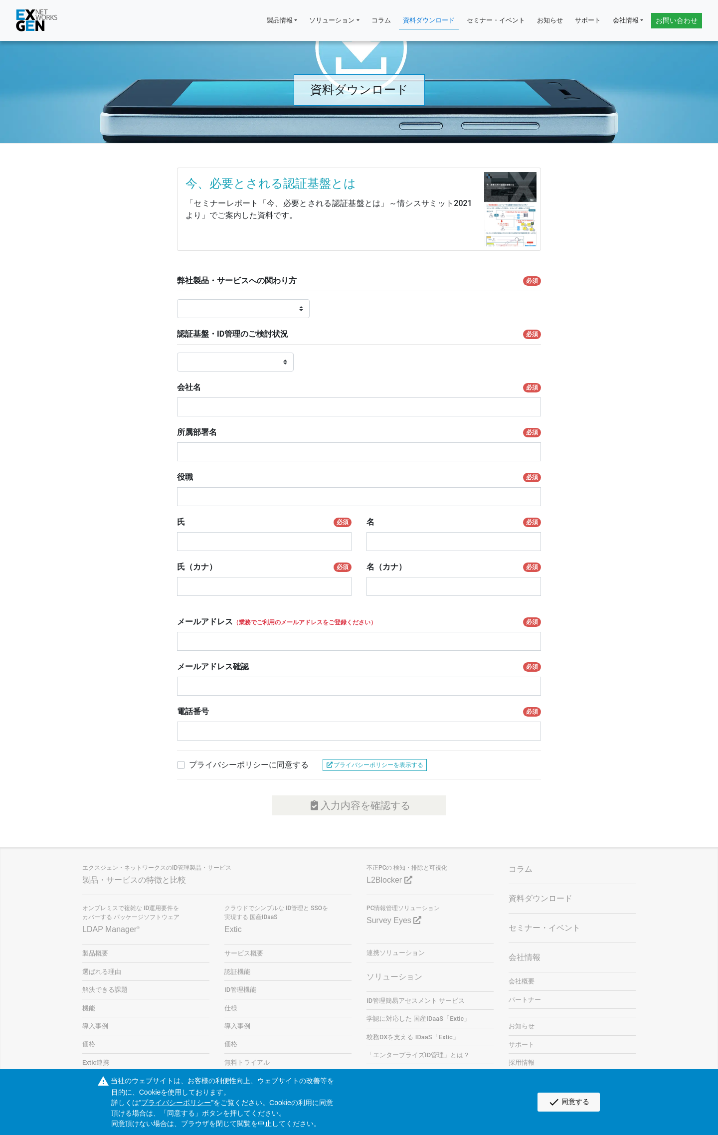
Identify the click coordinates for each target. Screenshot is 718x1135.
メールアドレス (359, 622)
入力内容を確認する (359, 805)
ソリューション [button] (332, 20)
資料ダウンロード (429, 20)
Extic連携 (95, 1062)
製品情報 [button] (280, 20)
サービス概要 (243, 953)
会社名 (359, 387)
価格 (88, 1044)
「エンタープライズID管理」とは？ (418, 1055)
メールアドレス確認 (359, 667)
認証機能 (237, 971)
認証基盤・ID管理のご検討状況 (359, 334)
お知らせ (550, 20)
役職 (359, 477)
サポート (588, 20)
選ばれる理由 (101, 971)
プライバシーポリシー (176, 1103)
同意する (568, 1102)
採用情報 (522, 1062)
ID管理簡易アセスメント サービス (415, 1000)
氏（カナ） (264, 567)
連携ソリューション (395, 952)
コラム (381, 20)
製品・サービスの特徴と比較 (134, 880)
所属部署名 (359, 432)
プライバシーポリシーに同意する (249, 764)
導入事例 (95, 1026)
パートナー (525, 999)
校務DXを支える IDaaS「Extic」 (412, 1037)
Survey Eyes (393, 920)
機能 (88, 1008)
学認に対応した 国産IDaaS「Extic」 (418, 1018)
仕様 (230, 1008)
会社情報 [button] (626, 20)
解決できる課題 (105, 989)
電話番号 (359, 712)
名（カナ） (453, 567)
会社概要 (522, 981)
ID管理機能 (240, 989)
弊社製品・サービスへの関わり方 (359, 281)
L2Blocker (389, 880)
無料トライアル (247, 1062)
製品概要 (95, 953)
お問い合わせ (677, 20)
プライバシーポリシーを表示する (374, 764)
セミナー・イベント (496, 20)
